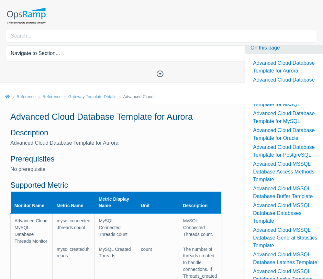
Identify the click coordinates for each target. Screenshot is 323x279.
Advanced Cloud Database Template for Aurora (284, 66)
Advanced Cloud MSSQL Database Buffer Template (283, 192)
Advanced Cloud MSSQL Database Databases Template (281, 213)
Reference (26, 96)
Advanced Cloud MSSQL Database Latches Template (285, 258)
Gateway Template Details (92, 96)
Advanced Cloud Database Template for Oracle (284, 134)
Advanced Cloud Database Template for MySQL (284, 117)
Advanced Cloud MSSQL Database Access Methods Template (283, 171)
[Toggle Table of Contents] (161, 73)
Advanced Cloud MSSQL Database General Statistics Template (285, 237)
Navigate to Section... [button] (35, 53)
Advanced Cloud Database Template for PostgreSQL (284, 151)
